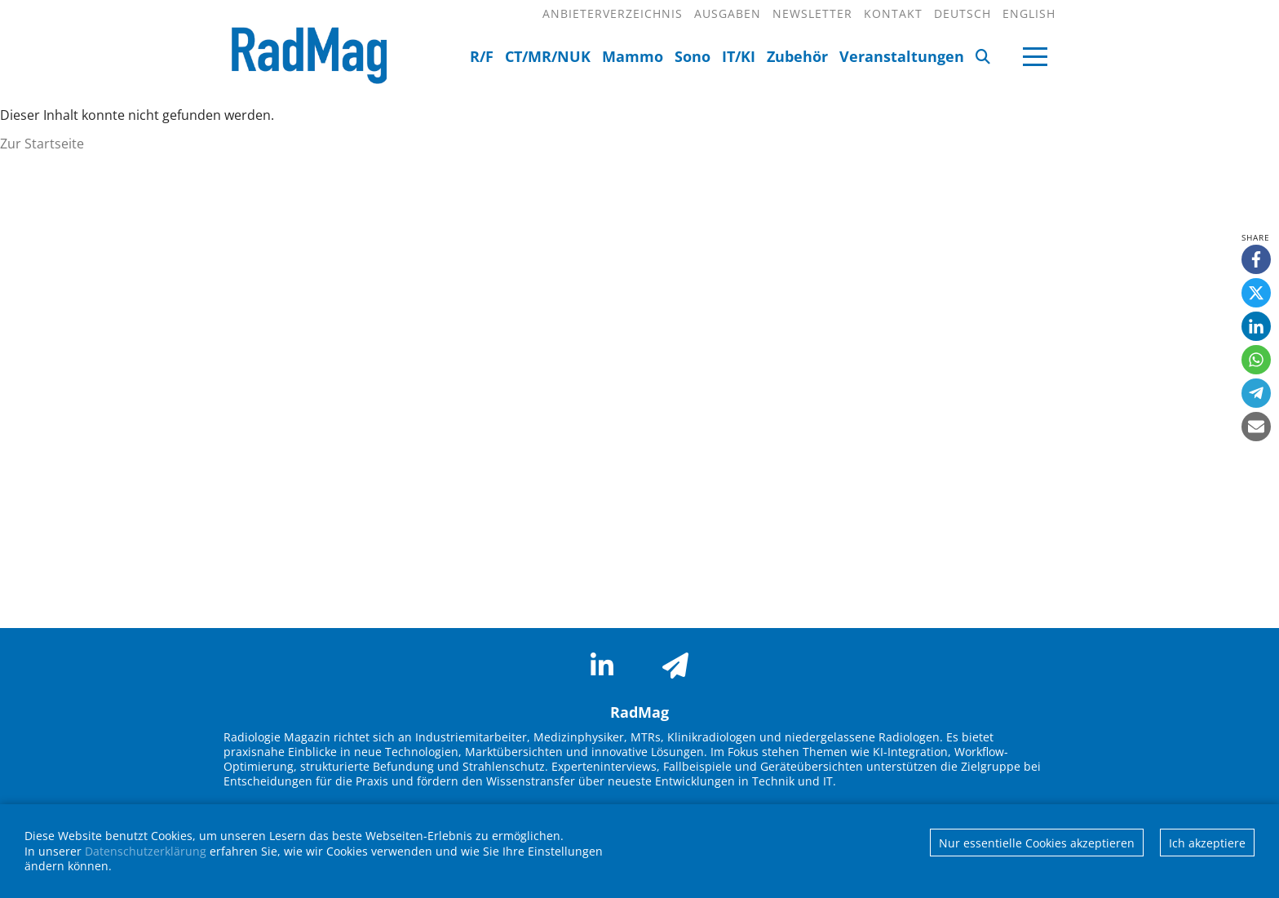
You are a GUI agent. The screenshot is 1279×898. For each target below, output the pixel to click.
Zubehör (797, 56)
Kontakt (893, 13)
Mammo (632, 56)
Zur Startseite (42, 144)
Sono (692, 56)
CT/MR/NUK (548, 56)
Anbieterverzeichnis (612, 13)
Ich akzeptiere (1207, 843)
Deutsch (962, 13)
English (1029, 13)
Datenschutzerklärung (145, 851)
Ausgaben (727, 13)
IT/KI (738, 56)
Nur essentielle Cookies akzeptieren (1037, 843)
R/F (481, 56)
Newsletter (812, 13)
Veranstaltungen (901, 56)
